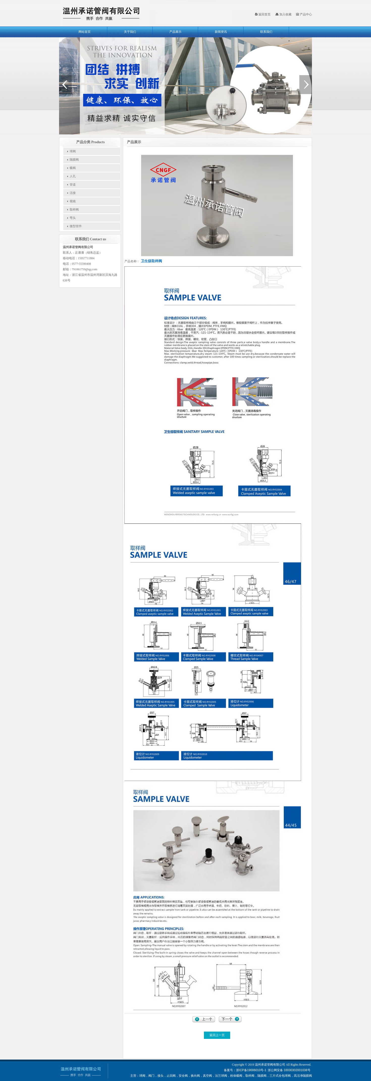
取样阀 (74, 209)
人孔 (73, 176)
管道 (73, 184)
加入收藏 (285, 14)
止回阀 (171, 1075)
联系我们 (266, 32)
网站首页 (84, 32)
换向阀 (195, 1075)
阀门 (151, 1075)
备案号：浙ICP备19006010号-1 (245, 1070)
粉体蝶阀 (236, 1075)
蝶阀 (73, 168)
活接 (73, 193)
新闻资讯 (221, 32)
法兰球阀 (221, 1075)
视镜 (73, 201)
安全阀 (183, 1075)
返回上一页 (217, 1035)
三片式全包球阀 (280, 1075)
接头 (160, 1075)
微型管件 (76, 226)
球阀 (73, 151)
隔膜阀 (74, 159)
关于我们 (130, 32)
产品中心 (306, 14)
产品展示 (175, 32)
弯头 (73, 218)
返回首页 (264, 14)
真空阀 (207, 1075)
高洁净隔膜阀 (303, 1075)
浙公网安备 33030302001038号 (289, 1070)
